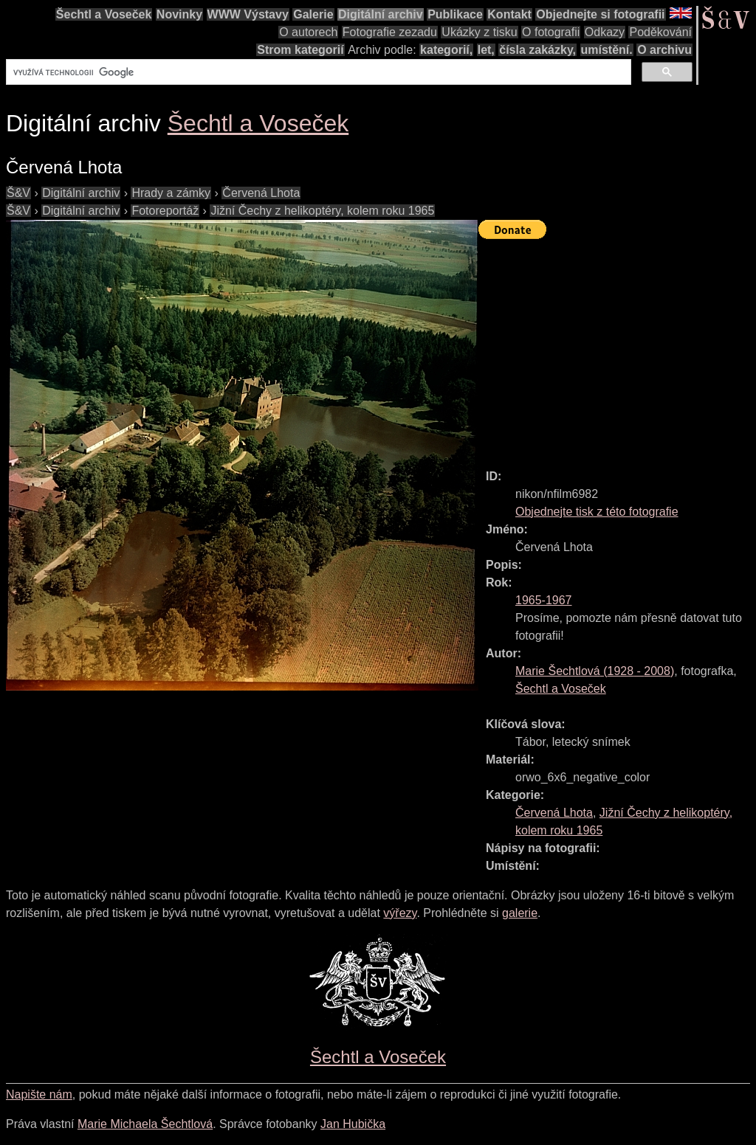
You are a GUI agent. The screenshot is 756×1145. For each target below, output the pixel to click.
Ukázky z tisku (479, 32)
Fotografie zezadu (390, 32)
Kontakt (509, 14)
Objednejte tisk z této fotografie (596, 511)
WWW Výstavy (248, 14)
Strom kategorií (300, 50)
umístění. (607, 50)
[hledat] (317, 72)
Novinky (179, 14)
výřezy (399, 913)
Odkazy (605, 32)
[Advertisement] (617, 347)
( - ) (594, 671)
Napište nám (39, 1094)
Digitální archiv (380, 14)
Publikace (455, 14)
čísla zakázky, (537, 50)
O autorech (308, 32)
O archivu (664, 50)
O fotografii (551, 32)
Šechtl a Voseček (104, 14)
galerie (519, 913)
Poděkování (660, 32)
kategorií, (446, 50)
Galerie (313, 14)
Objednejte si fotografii (600, 14)
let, (486, 50)
